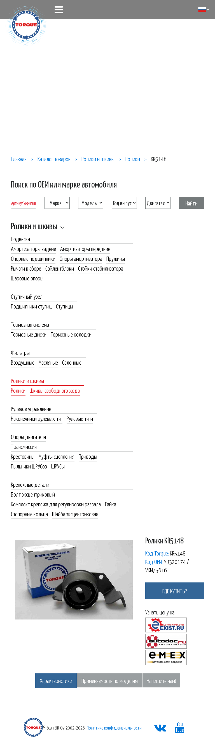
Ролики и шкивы (34, 225)
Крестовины (22, 456)
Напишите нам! (161, 680)
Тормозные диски (28, 334)
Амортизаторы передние (85, 248)
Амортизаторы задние (33, 248)
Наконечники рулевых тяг (36, 418)
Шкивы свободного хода (55, 390)
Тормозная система (30, 324)
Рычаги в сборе (26, 268)
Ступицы (64, 306)
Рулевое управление (31, 408)
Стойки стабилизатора (100, 268)
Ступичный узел (27, 296)
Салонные (71, 362)
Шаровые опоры (27, 278)
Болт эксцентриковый (33, 494)
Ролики (18, 390)
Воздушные (22, 362)
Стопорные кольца (29, 513)
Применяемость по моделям (109, 680)
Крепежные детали (30, 484)
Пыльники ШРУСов (29, 466)
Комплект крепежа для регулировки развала (56, 503)
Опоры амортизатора (81, 258)
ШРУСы (58, 466)
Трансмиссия (24, 446)
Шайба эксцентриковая (75, 513)
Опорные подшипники (33, 258)
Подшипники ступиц (31, 306)
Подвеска (20, 238)
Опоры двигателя (28, 436)
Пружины (115, 258)
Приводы (88, 456)
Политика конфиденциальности (114, 727)
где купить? (174, 591)
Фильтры (20, 352)
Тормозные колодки (71, 334)
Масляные (48, 362)
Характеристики (56, 680)
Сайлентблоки (59, 268)
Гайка (110, 503)
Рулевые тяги (80, 418)
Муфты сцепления (56, 456)
